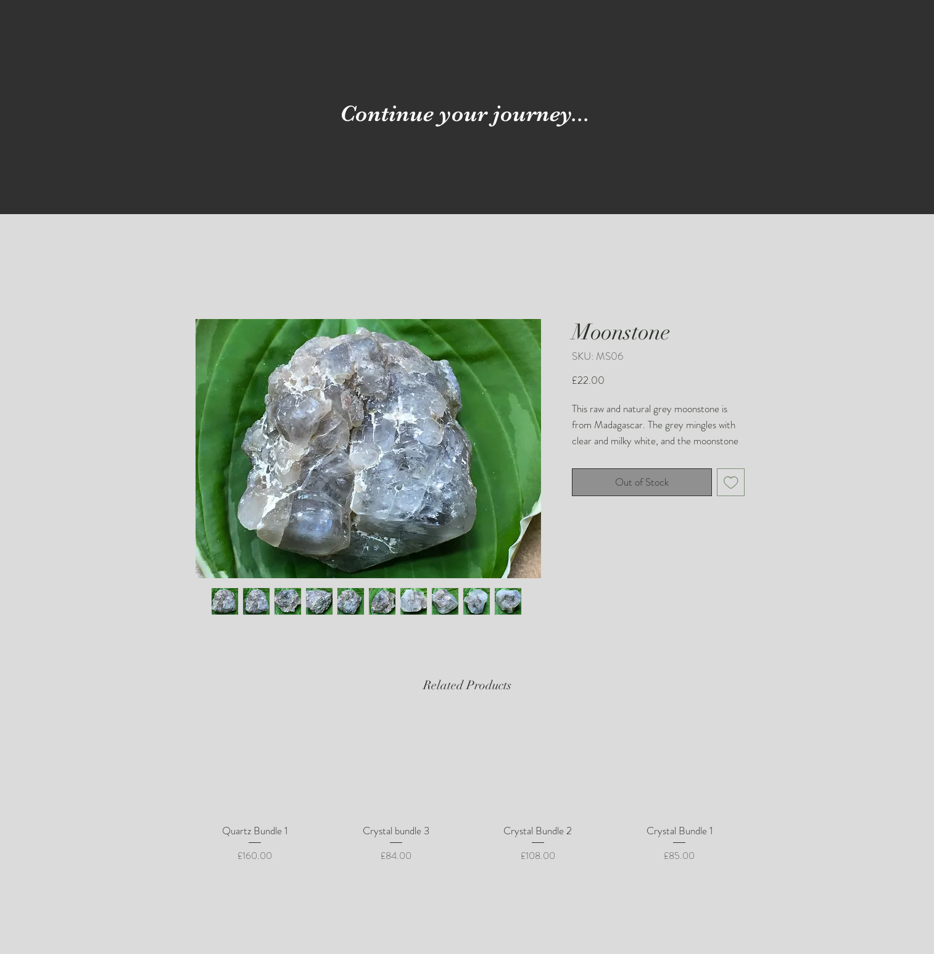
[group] (467, 797)
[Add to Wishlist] (731, 482)
